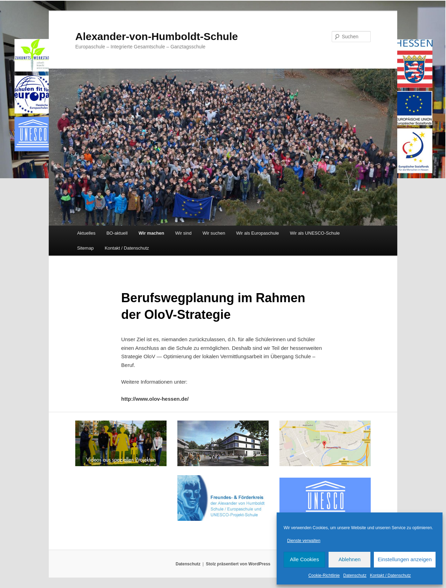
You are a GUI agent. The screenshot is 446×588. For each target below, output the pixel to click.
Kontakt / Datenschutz (390, 575)
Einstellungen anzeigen (405, 559)
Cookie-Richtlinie (324, 575)
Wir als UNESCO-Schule (315, 233)
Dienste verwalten (303, 540)
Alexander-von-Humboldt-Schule (156, 36)
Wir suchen (213, 233)
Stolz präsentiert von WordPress (238, 564)
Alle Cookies (304, 559)
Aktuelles (86, 233)
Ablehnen (349, 559)
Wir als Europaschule (257, 233)
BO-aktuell (117, 233)
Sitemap (85, 248)
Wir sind (183, 233)
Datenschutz (355, 575)
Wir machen (151, 233)
